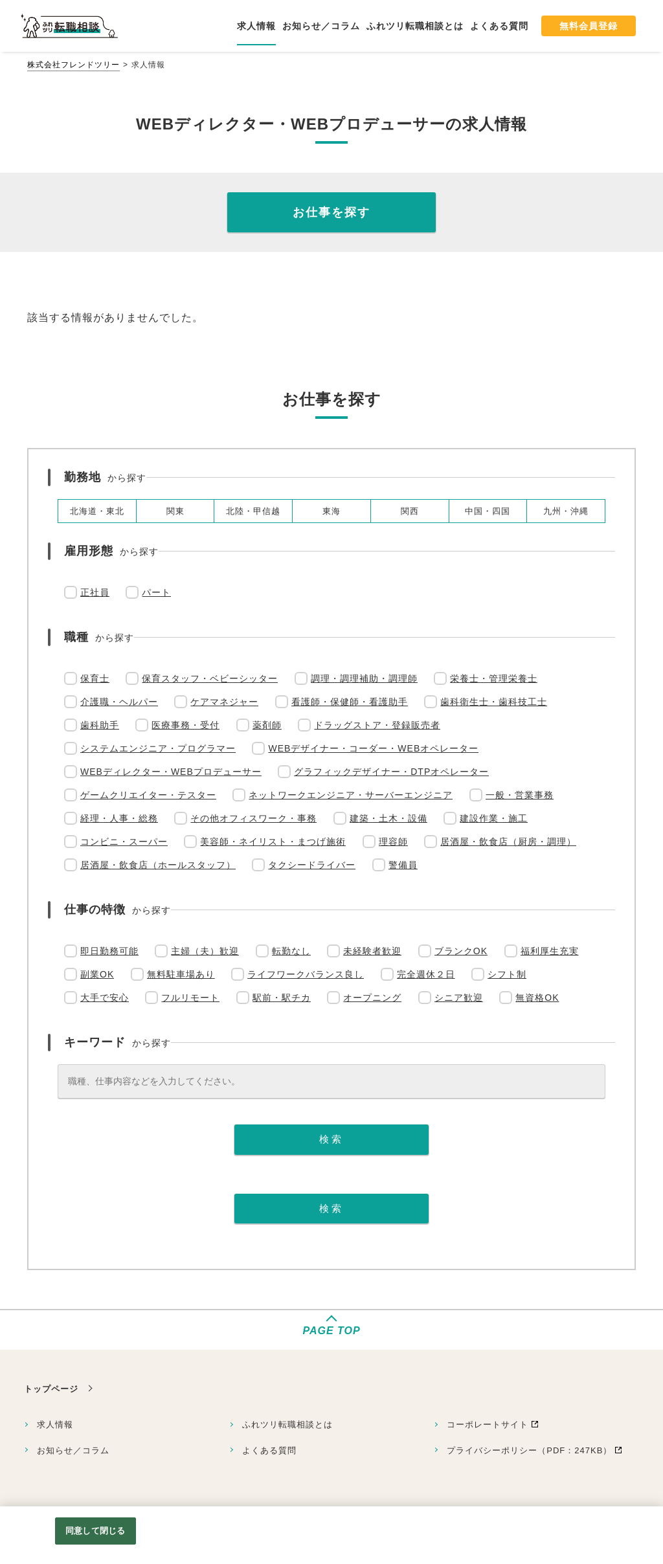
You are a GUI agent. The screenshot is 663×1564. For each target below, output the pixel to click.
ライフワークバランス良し (305, 974)
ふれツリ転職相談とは (287, 1424)
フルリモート (190, 997)
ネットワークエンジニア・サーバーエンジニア (351, 795)
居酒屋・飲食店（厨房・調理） (508, 841)
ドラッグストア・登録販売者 (377, 725)
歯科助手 (99, 725)
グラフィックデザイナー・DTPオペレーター (391, 771)
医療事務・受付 (185, 725)
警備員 (403, 865)
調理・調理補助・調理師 (364, 678)
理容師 (393, 841)
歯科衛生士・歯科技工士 (493, 702)
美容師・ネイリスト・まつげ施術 (273, 841)
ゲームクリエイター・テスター (148, 795)
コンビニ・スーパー (124, 841)
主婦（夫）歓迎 (205, 951)
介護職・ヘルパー (119, 702)
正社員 (94, 592)
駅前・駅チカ (282, 997)
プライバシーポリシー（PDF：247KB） (529, 1450)
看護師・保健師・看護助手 (349, 702)
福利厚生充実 (550, 951)
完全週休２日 (426, 974)
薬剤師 (267, 725)
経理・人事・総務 (119, 818)
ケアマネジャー (224, 702)
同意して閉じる (95, 1531)
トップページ (51, 1389)
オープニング (372, 997)
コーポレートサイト (487, 1424)
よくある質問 (269, 1450)
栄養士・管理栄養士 (493, 678)
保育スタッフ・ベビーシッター (210, 678)
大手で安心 (104, 997)
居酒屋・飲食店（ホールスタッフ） (158, 865)
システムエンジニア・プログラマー (158, 748)
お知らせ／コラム (73, 1450)
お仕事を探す (331, 212)
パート (156, 592)
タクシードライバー (311, 865)
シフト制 (507, 974)
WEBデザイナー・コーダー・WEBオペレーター (373, 748)
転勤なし (291, 951)
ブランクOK (461, 951)
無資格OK (537, 997)
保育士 (94, 678)
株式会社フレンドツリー (73, 64)
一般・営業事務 (520, 795)
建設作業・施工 (494, 818)
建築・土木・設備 (388, 818)
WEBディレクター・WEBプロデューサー (171, 771)
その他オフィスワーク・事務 (253, 818)
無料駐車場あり (181, 974)
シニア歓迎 (458, 997)
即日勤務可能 (109, 951)
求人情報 (55, 1424)
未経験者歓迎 (372, 951)
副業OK (97, 974)
